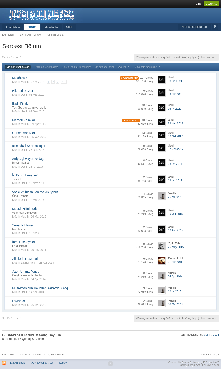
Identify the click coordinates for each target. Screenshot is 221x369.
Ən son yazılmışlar (18, 67)
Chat (69, 26)
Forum (31, 26)
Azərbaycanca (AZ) (42, 362)
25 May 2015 (176, 247)
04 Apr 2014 (175, 276)
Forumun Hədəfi (210, 354)
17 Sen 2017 (175, 149)
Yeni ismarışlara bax (194, 26)
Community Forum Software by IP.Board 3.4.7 (193, 362)
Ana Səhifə (13, 27)
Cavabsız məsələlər (148, 67)
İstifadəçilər (51, 27)
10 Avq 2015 (175, 230)
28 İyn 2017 (175, 164)
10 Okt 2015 (175, 213)
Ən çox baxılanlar (104, 67)
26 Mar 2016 (175, 197)
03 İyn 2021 (175, 81)
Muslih (207, 334)
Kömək (63, 362)
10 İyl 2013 (174, 291)
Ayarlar (124, 67)
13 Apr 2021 (175, 93)
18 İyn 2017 (175, 180)
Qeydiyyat (211, 3)
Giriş (198, 3)
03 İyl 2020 (174, 108)
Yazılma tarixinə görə (46, 67)
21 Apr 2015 (175, 261)
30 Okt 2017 (175, 136)
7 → (64, 82)
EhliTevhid (8, 354)
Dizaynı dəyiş (17, 362)
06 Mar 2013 (175, 304)
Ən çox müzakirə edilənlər (76, 67)
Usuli (216, 334)
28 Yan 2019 (175, 123)
